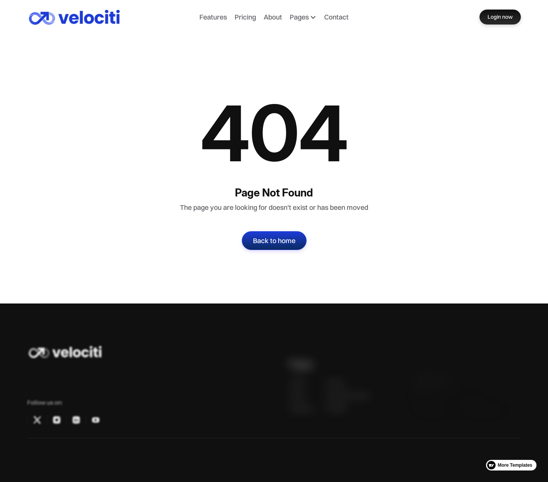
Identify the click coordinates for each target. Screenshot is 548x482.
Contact (336, 17)
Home (297, 393)
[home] (87, 17)
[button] (303, 17)
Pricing (245, 17)
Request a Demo (347, 406)
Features (213, 17)
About (273, 17)
